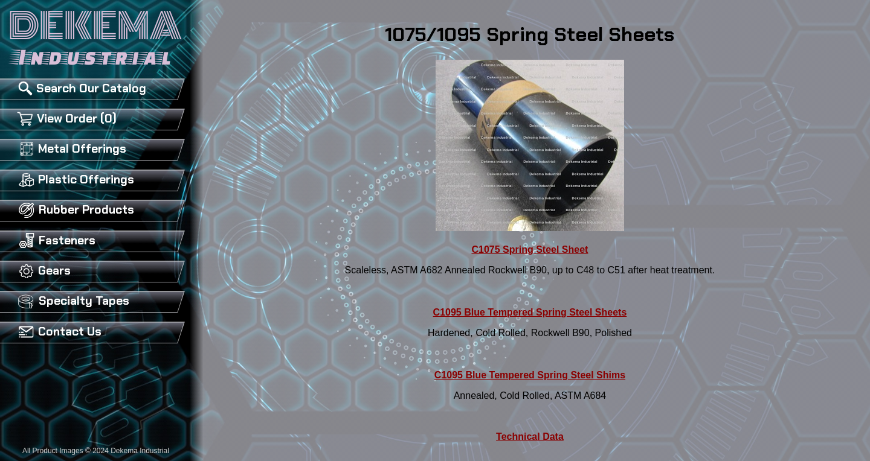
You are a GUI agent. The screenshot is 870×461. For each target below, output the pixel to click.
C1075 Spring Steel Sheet (529, 249)
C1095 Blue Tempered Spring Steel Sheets (530, 312)
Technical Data (530, 436)
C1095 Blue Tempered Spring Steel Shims (529, 375)
